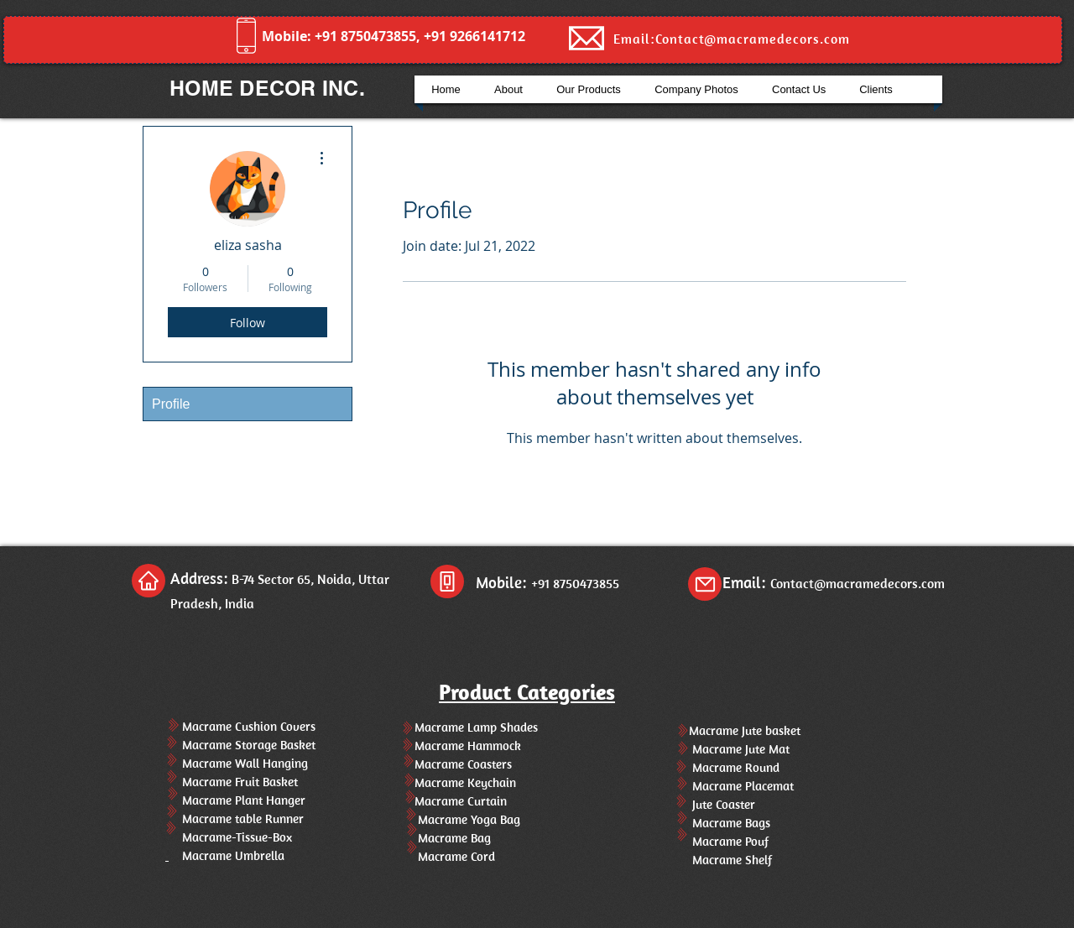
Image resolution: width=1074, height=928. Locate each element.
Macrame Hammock (461, 745)
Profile (171, 404)
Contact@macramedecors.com (857, 583)
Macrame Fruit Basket (233, 782)
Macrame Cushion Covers (240, 726)
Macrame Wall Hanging (236, 763)
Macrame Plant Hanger (235, 800)
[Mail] (705, 584)
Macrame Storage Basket (240, 745)
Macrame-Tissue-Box (228, 837)
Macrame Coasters (456, 764)
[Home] (148, 580)
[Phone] (447, 581)
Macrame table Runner (234, 818)
